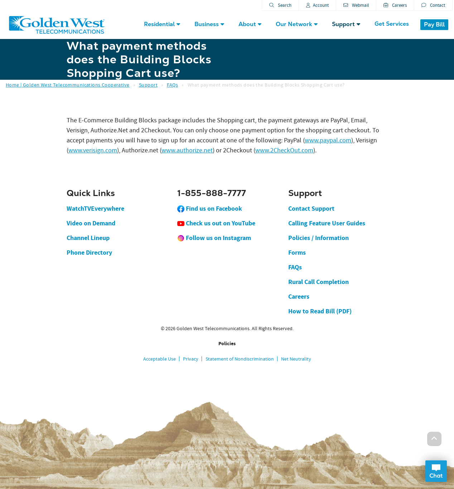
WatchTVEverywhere (95, 208)
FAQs (172, 85)
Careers (395, 5)
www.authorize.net (187, 150)
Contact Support (311, 208)
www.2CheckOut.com (284, 150)
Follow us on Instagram (214, 238)
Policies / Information (318, 238)
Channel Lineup (88, 238)
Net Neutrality (296, 359)
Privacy (190, 359)
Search (280, 5)
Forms (297, 252)
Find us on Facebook (209, 208)
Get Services (392, 24)
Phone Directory (89, 252)
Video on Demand (91, 223)
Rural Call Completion (318, 282)
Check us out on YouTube (216, 223)
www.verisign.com (92, 150)
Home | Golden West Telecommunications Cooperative (68, 85)
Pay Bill (434, 24)
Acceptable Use (159, 359)
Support (148, 85)
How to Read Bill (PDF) (320, 311)
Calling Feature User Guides (326, 223)
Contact (433, 5)
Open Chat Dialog (436, 471)
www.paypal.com (328, 140)
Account (317, 5)
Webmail (356, 5)
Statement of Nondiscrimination (240, 359)
